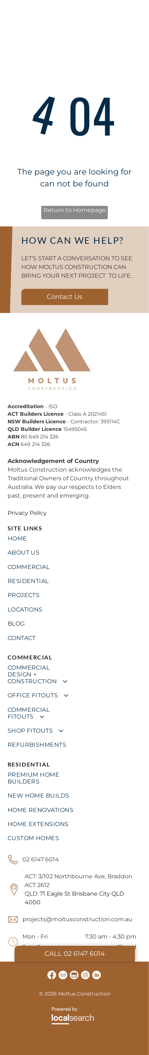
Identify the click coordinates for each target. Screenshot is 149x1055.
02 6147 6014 (40, 859)
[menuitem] (75, 538)
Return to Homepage (74, 210)
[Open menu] (137, 18)
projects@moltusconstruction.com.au (77, 919)
